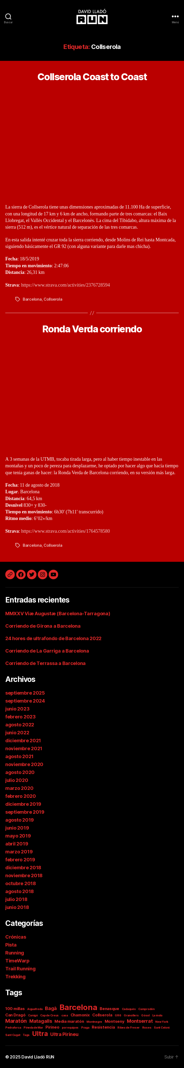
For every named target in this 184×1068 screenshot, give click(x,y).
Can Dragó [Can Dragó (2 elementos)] (15, 1014)
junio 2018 (17, 907)
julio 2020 (16, 780)
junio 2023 (17, 709)
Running (14, 953)
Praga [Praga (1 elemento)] (85, 1027)
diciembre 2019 (23, 804)
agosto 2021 (19, 756)
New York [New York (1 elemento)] (161, 1022)
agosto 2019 (19, 820)
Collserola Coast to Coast (92, 77)
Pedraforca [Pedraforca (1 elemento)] (13, 1027)
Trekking (15, 976)
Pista (11, 945)
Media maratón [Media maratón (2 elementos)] (69, 1021)
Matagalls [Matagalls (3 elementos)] (40, 1021)
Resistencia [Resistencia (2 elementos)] (103, 1027)
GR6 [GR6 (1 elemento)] (118, 1015)
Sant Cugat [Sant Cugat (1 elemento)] (12, 1035)
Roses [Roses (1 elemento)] (146, 1027)
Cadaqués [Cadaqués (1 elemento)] (129, 1009)
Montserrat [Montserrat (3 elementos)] (140, 1021)
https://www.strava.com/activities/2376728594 (65, 285)
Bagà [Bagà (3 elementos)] (51, 1008)
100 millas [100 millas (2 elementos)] (15, 1008)
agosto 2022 (19, 724)
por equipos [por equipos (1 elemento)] (70, 1027)
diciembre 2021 (23, 740)
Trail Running (20, 968)
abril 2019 (16, 844)
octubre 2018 (20, 883)
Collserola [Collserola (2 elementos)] (102, 1014)
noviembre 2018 (24, 875)
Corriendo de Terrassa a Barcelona (45, 663)
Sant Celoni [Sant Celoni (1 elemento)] (161, 1027)
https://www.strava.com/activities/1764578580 (65, 531)
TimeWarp (17, 960)
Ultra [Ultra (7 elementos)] (40, 1034)
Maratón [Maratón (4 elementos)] (16, 1020)
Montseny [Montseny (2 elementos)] (115, 1021)
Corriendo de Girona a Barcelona (43, 626)
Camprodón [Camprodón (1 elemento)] (146, 1009)
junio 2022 (17, 732)
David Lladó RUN (37, 1057)
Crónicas (15, 937)
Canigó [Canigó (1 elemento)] (33, 1015)
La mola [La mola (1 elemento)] (157, 1015)
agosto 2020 (20, 772)
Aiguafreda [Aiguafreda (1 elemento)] (34, 1009)
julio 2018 (16, 899)
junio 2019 (17, 828)
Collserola (53, 299)
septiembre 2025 (25, 693)
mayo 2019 (18, 836)
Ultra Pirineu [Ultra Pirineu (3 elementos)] (64, 1034)
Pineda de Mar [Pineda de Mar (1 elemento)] (33, 1027)
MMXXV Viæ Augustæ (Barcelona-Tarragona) (57, 613)
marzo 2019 (19, 851)
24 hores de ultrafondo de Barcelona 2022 (53, 638)
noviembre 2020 (24, 764)
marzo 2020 (19, 788)
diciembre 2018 (23, 867)
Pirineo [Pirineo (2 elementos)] (52, 1027)
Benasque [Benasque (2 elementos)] (109, 1008)
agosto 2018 (19, 891)
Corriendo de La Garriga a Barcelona (47, 651)
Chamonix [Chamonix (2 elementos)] (80, 1014)
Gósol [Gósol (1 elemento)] (145, 1015)
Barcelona (32, 299)
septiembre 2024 (25, 701)
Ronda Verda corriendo (92, 329)
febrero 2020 (20, 796)
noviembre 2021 (23, 748)
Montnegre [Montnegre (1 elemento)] (94, 1022)
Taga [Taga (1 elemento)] (26, 1035)
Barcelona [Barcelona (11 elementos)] (78, 1007)
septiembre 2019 (24, 812)
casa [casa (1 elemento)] (64, 1015)
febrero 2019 (20, 859)
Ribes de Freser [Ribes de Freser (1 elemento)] (128, 1027)
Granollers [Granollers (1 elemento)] (131, 1015)
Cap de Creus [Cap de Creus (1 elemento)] (49, 1015)
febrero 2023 (20, 716)
